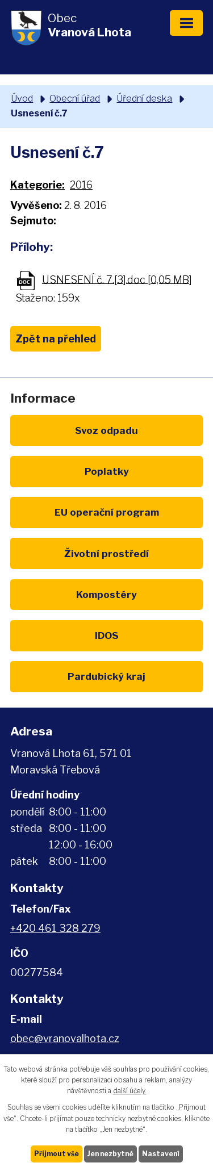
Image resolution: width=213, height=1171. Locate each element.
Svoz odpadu (106, 430)
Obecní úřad (74, 98)
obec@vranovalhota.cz (64, 1038)
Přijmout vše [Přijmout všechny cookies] (56, 1153)
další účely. (130, 1090)
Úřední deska (144, 98)
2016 (81, 185)
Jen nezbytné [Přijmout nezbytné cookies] (110, 1153)
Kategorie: (37, 185)
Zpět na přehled (55, 339)
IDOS (107, 635)
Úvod (22, 98)
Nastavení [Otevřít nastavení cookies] (160, 1153)
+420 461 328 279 (55, 928)
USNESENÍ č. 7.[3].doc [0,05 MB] (117, 279)
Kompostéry (106, 594)
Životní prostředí (106, 553)
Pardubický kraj (106, 676)
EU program (107, 512)
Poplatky (107, 471)
